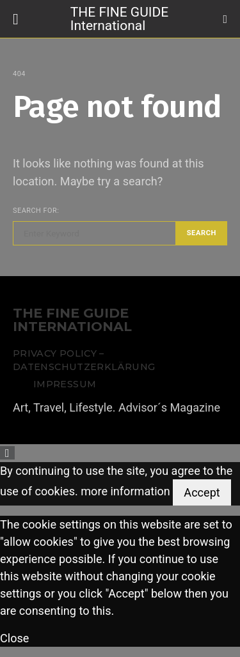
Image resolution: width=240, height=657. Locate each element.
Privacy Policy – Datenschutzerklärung (84, 360)
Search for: (36, 210)
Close (14, 638)
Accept (202, 492)
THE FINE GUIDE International (119, 18)
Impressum (64, 384)
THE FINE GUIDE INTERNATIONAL (72, 320)
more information (125, 491)
